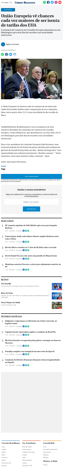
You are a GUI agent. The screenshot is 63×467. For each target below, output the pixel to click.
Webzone (46, 455)
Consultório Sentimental (50, 449)
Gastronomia (47, 452)
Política (4, 452)
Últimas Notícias (27, 460)
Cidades (4, 449)
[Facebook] (48, 3)
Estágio (24, 455)
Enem (24, 457)
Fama (44, 447)
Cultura (24, 463)
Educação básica (27, 447)
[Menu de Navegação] (5, 3)
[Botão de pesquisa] (10, 3)
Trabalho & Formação (28, 452)
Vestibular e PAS (27, 465)
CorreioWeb (48, 443)
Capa (3, 447)
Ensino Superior (26, 449)
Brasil (3, 455)
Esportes (4, 465)
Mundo (4, 460)
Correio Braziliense (11, 443)
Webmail (45, 457)
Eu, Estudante (29, 443)
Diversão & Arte (6, 463)
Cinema (45, 465)
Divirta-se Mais (50, 461)
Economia (4, 457)
